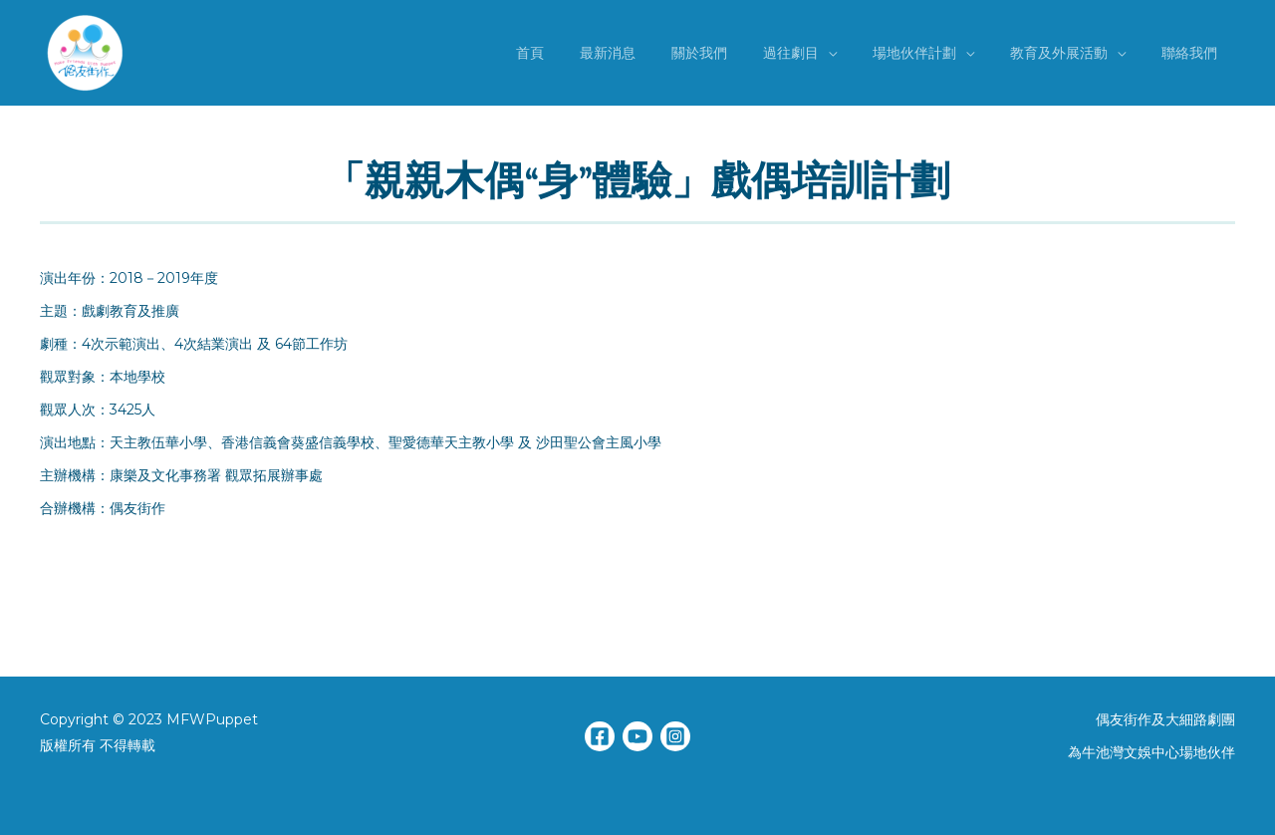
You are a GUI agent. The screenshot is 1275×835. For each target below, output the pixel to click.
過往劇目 (819, 53)
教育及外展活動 (1071, 53)
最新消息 (651, 53)
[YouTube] (637, 736)
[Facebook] (600, 736)
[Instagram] (675, 736)
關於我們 (735, 53)
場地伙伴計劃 (934, 53)
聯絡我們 (1193, 53)
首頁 (582, 53)
